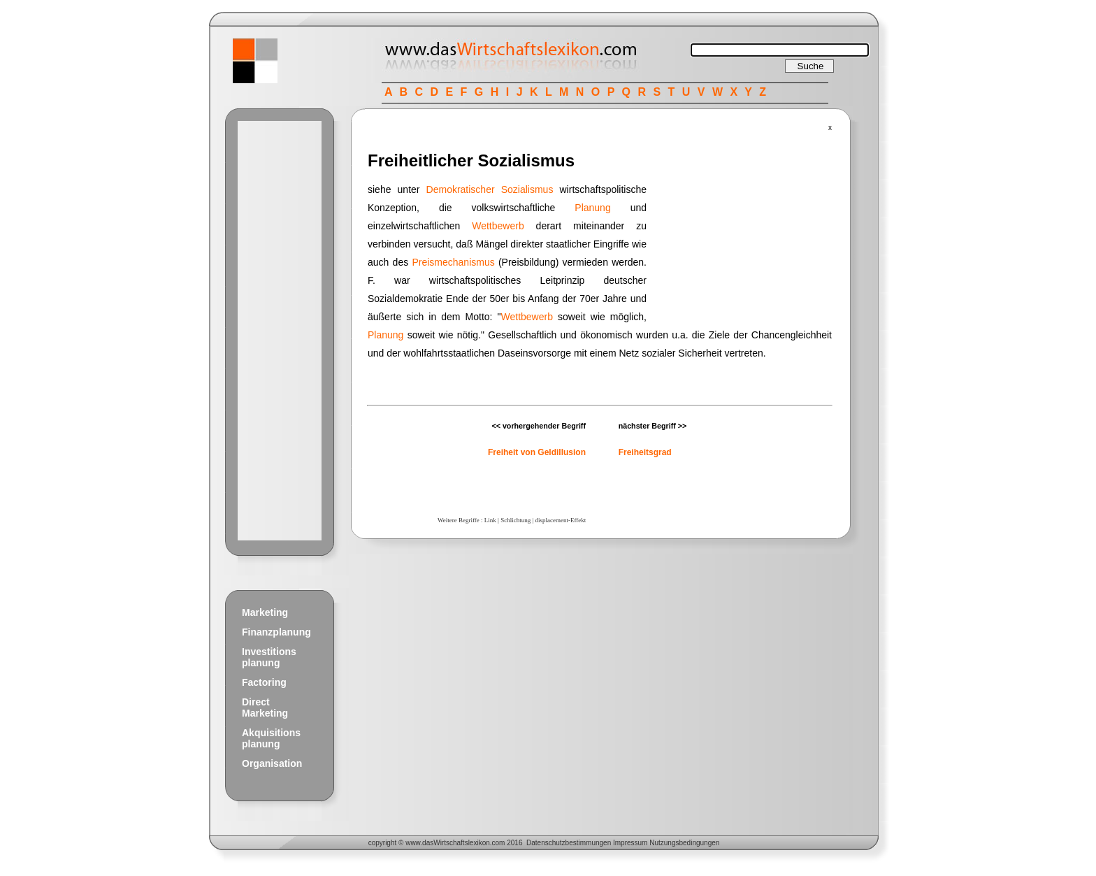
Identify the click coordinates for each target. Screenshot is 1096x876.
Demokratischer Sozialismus (490, 189)
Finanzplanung (276, 632)
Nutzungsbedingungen (684, 843)
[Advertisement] (280, 330)
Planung (592, 207)
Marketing (265, 612)
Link (490, 520)
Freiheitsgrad (645, 452)
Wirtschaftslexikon (461, 843)
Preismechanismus (453, 262)
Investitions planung (269, 657)
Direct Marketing (265, 707)
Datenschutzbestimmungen (568, 843)
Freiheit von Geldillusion (537, 452)
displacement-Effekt (560, 520)
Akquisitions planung (271, 738)
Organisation (272, 763)
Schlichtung (515, 520)
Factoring (264, 682)
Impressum (630, 843)
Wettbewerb (498, 225)
